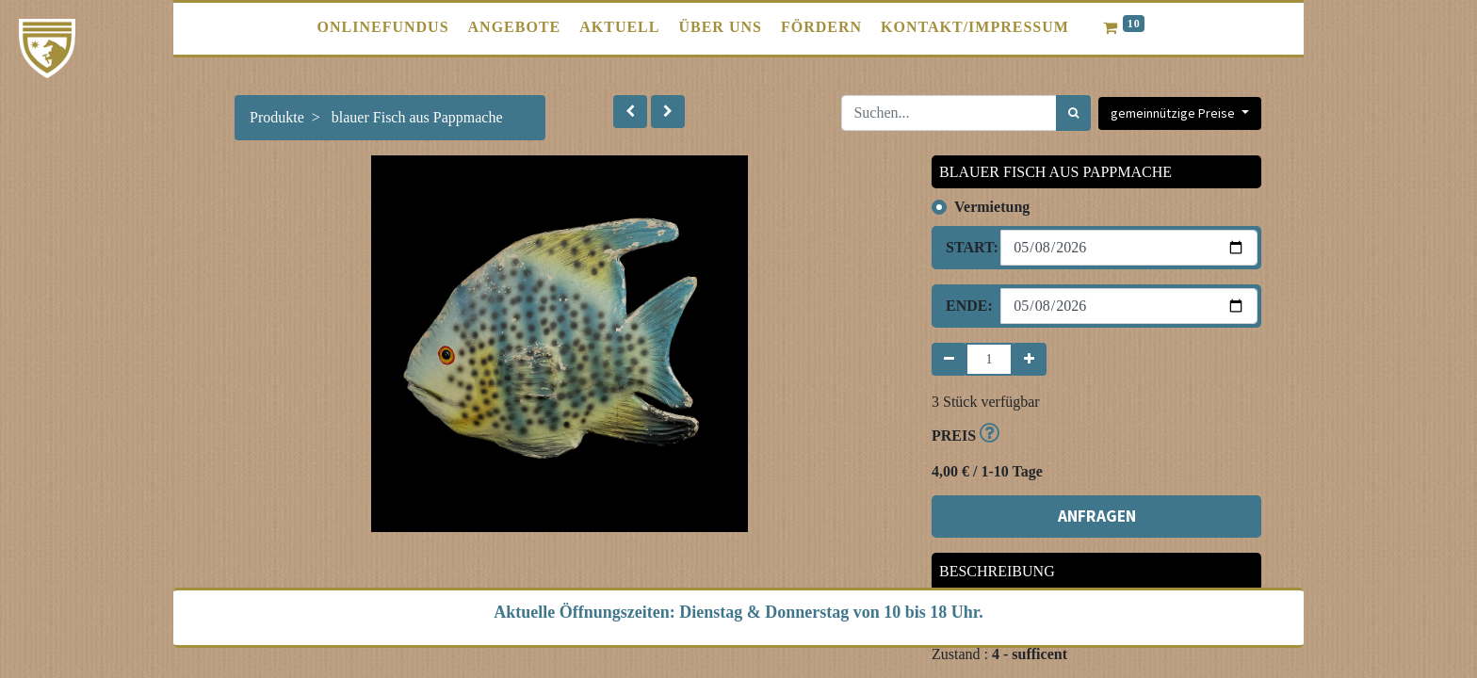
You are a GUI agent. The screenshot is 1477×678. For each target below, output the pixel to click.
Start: (966, 247)
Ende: (966, 306)
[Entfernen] (949, 359)
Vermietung (992, 207)
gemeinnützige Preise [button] (1174, 113)
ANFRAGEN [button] (1097, 516)
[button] (630, 111)
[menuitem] (383, 27)
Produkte (277, 117)
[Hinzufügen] (1029, 359)
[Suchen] (1073, 113)
